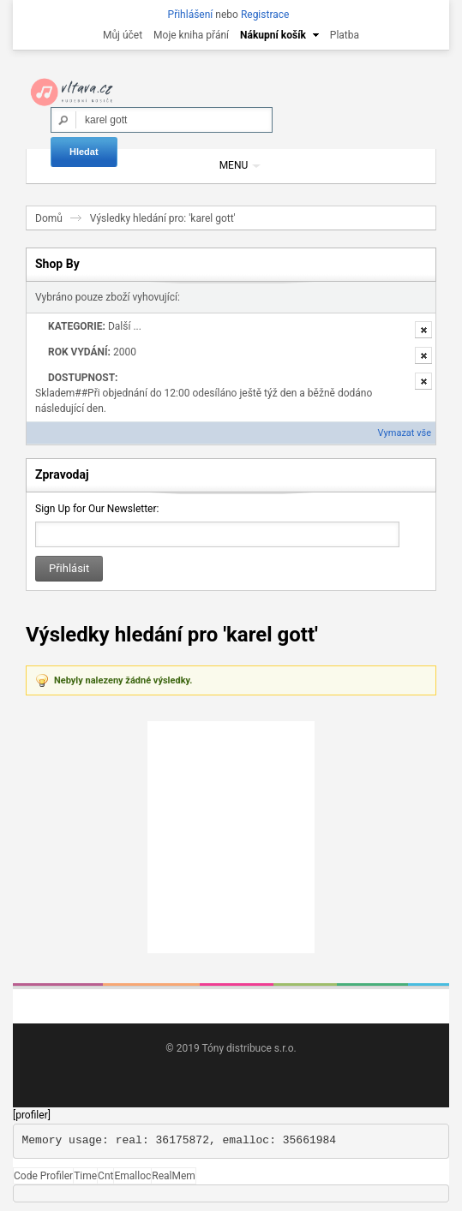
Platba (344, 35)
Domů (49, 218)
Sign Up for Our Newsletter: (97, 509)
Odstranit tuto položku (423, 329)
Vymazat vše (404, 432)
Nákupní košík (273, 35)
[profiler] (32, 1115)
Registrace (265, 15)
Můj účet (122, 35)
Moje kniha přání (191, 35)
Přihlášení (190, 15)
